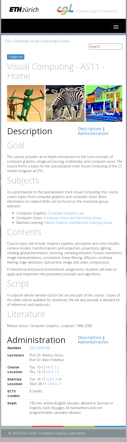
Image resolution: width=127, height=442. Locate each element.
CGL (8, 41)
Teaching (20, 41)
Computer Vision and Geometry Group (72, 218)
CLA (49, 379)
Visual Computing (43, 41)
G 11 (58, 384)
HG (48, 367)
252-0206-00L (40, 348)
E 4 (55, 379)
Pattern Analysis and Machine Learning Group (78, 222)
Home (64, 41)
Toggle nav (15, 57)
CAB (51, 384)
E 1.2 (55, 367)
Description (89, 128)
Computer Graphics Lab (66, 213)
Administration (93, 133)
